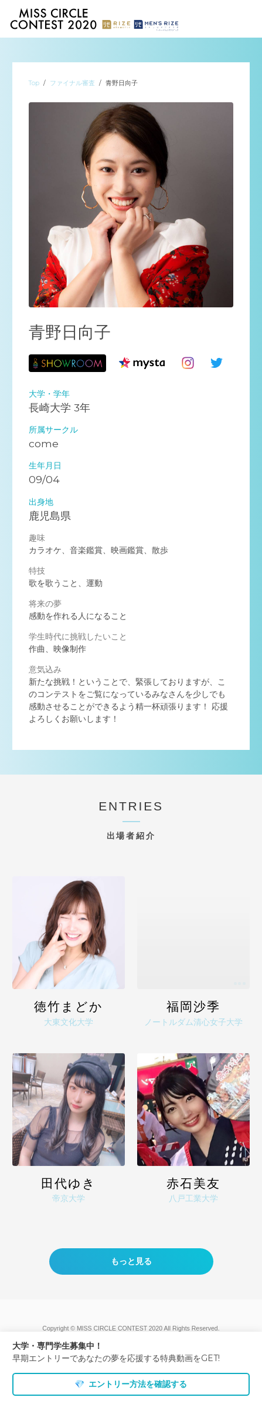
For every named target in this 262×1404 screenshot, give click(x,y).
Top (34, 83)
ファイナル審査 (72, 83)
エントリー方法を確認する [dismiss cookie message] (130, 1384)
